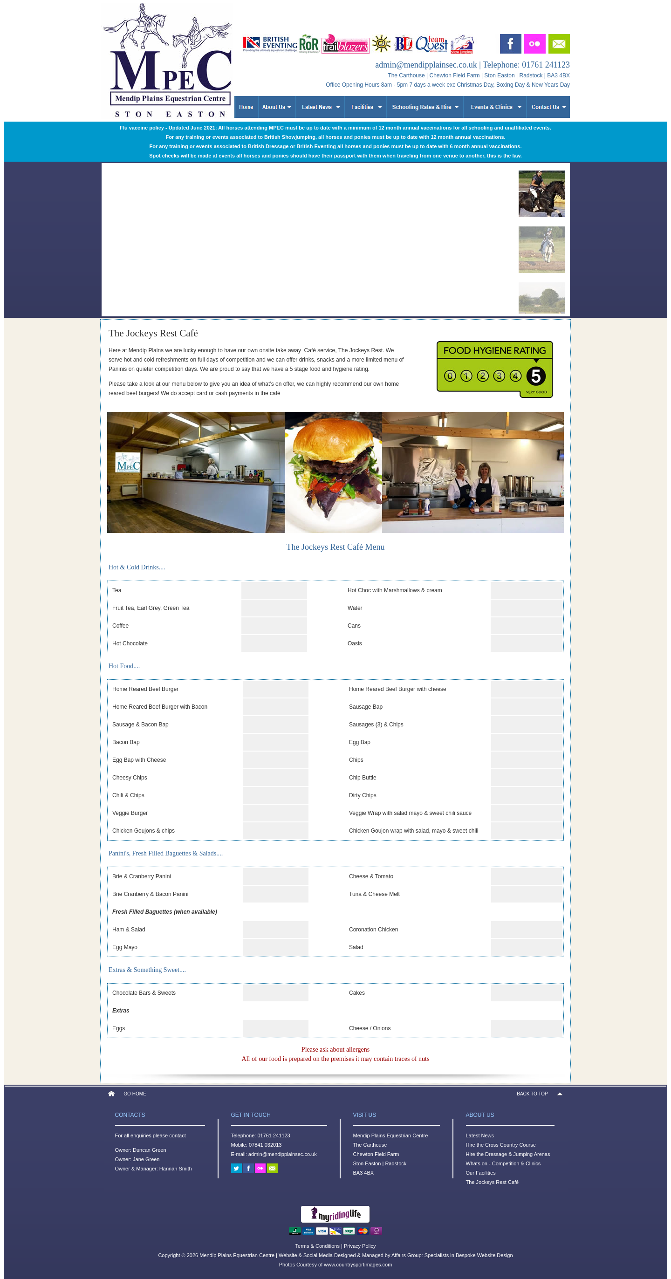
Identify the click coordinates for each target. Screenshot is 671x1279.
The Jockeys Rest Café (492, 1182)
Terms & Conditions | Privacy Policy (335, 1246)
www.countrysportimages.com (358, 1264)
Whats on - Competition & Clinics (503, 1163)
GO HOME (134, 1093)
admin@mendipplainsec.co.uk (426, 64)
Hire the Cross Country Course (501, 1145)
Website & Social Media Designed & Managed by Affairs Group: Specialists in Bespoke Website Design (396, 1255)
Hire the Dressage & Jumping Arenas (508, 1154)
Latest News (480, 1135)
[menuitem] (542, 193)
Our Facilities (481, 1173)
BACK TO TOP (532, 1093)
